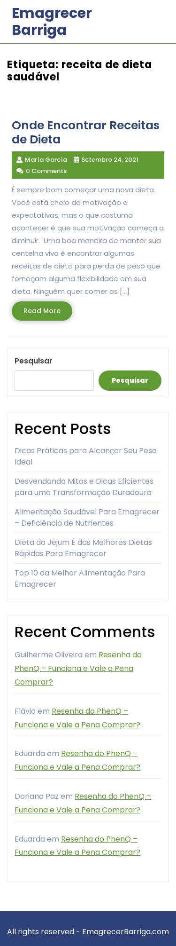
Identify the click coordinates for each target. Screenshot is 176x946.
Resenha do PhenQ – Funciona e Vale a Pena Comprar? (78, 668)
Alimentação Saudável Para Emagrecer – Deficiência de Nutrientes (87, 517)
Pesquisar (34, 360)
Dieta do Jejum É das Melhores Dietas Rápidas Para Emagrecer (83, 548)
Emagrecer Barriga (52, 21)
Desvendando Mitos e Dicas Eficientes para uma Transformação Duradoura (84, 487)
